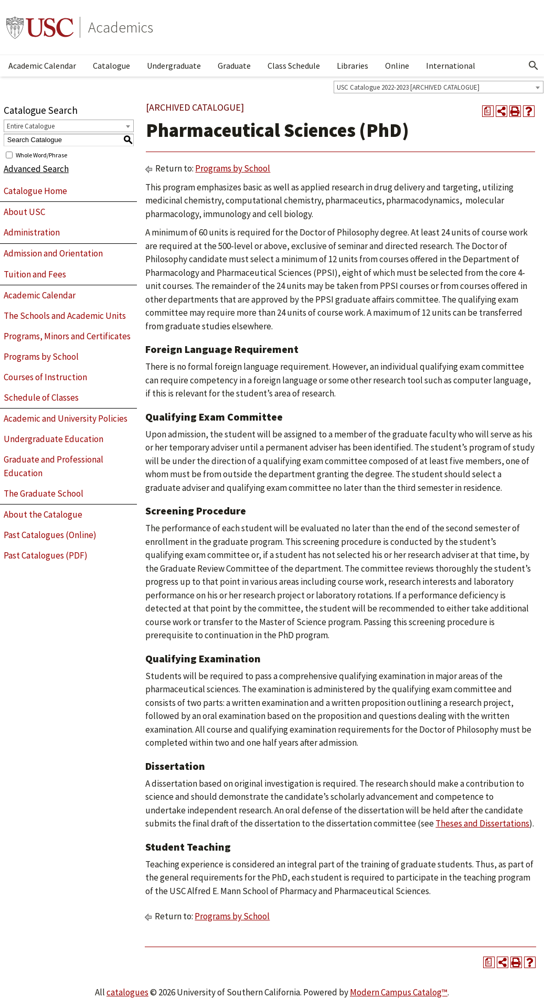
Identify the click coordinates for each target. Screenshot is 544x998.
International (450, 65)
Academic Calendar (42, 65)
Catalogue (111, 65)
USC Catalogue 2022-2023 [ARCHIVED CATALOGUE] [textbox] (408, 87)
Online (397, 65)
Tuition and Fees (35, 274)
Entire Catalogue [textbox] (31, 126)
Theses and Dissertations (482, 823)
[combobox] (438, 87)
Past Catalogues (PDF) (46, 555)
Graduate (234, 65)
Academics (120, 27)
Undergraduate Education (53, 439)
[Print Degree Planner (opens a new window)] (488, 111)
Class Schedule (294, 65)
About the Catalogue (43, 514)
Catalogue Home (35, 191)
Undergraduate (174, 65)
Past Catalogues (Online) (50, 535)
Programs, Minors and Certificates (67, 336)
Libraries (352, 65)
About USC (24, 212)
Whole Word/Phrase (41, 154)
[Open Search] (533, 65)
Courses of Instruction (45, 377)
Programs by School (41, 356)
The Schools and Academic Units (65, 315)
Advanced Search (36, 169)
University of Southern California (39, 27)
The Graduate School (43, 493)
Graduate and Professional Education (53, 466)
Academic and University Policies (65, 418)
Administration (32, 232)
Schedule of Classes (41, 397)
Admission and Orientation (53, 253)
